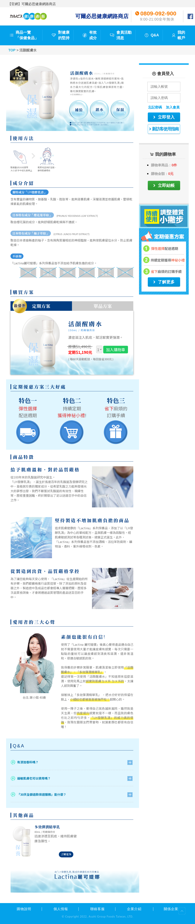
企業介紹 (134, 909)
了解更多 (66, 854)
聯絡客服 (97, 909)
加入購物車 (115, 349)
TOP (11, 50)
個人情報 (61, 909)
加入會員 (173, 107)
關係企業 (171, 909)
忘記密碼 (155, 107)
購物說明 (24, 909)
